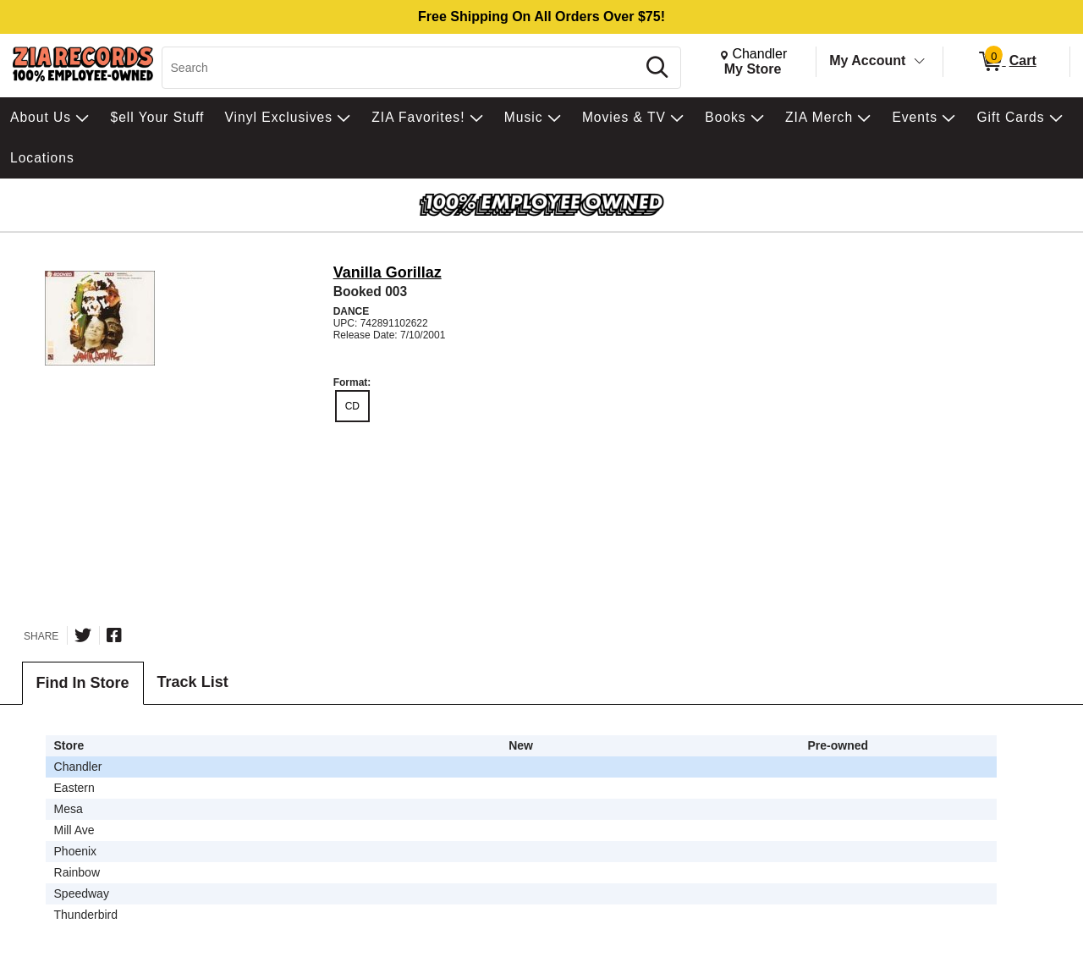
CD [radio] (352, 406)
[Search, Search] (401, 67)
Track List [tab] (192, 681)
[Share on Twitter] (82, 635)
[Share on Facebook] (114, 635)
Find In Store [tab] (82, 682)
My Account (867, 60)
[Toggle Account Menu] (920, 62)
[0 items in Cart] (1006, 61)
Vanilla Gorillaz (387, 272)
